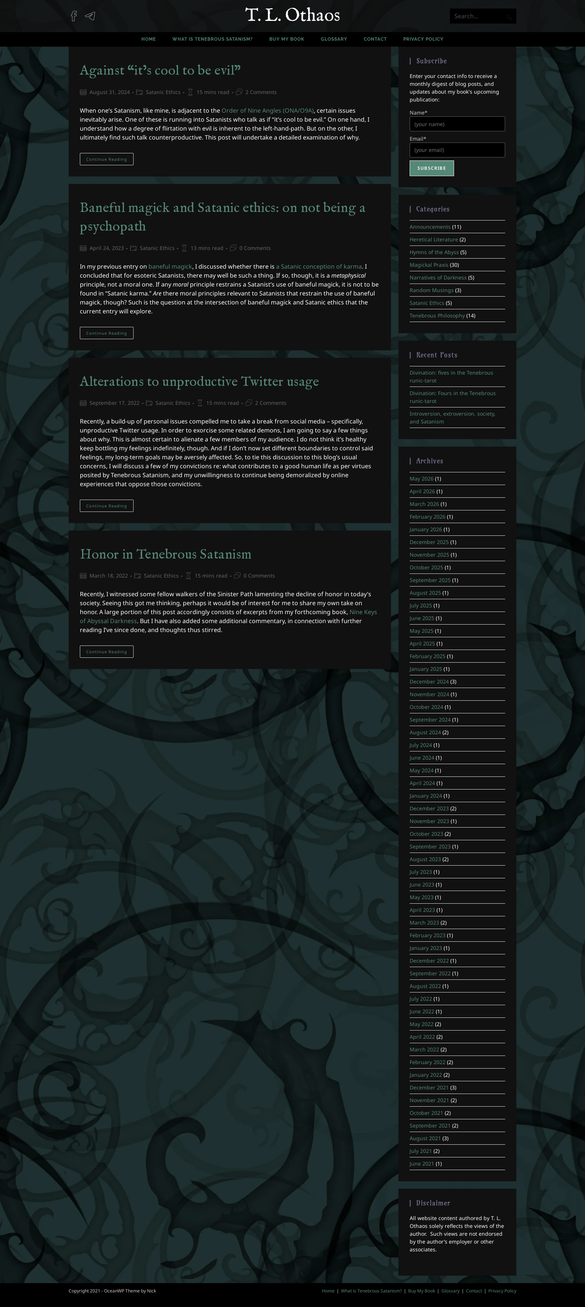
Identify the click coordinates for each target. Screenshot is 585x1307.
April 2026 (422, 491)
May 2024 (422, 770)
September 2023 (430, 846)
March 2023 (424, 922)
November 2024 (429, 694)
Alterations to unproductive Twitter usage (199, 382)
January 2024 (426, 795)
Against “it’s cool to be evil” (160, 70)
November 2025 (429, 554)
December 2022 (429, 960)
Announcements (430, 226)
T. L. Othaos (292, 16)
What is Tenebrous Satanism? (371, 1291)
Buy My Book (421, 1291)
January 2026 (426, 529)
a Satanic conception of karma (319, 266)
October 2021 (426, 1112)
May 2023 (422, 897)
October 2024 (426, 706)
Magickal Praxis (429, 264)
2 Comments (261, 92)
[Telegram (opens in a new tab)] (93, 12)
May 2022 (422, 1024)
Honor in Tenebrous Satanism (165, 554)
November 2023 (429, 821)
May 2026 (422, 478)
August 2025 (425, 592)
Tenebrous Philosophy (437, 315)
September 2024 (430, 719)
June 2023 (422, 884)
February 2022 (427, 1062)
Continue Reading (110, 160)
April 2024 (422, 783)
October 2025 (426, 567)
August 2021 (425, 1138)
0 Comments (255, 247)
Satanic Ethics (163, 92)
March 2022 (424, 1049)
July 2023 (421, 871)
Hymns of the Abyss (434, 252)
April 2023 (422, 909)
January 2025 (426, 668)
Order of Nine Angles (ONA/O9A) (268, 110)
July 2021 (421, 1150)
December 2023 (429, 808)
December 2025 (429, 541)
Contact (474, 1291)
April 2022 (422, 1036)
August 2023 (425, 859)
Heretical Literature (434, 239)
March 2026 (424, 503)
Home (328, 1291)
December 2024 (429, 681)
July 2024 (421, 744)
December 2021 (429, 1087)
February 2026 (427, 516)
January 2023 (426, 947)
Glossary (450, 1291)
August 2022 (425, 985)
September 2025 (430, 580)
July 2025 (421, 605)
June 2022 (422, 1011)
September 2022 (430, 973)
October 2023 (426, 833)
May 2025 (422, 630)
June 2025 (422, 618)
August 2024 (425, 732)
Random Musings (432, 290)
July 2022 (421, 998)
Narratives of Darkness (438, 277)
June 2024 (422, 757)
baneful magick (170, 266)
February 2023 (427, 935)
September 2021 (430, 1125)
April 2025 (422, 643)
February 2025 (427, 656)
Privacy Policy (502, 1291)
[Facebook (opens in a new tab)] (77, 12)
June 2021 (422, 1163)
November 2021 (429, 1100)
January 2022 (426, 1074)
